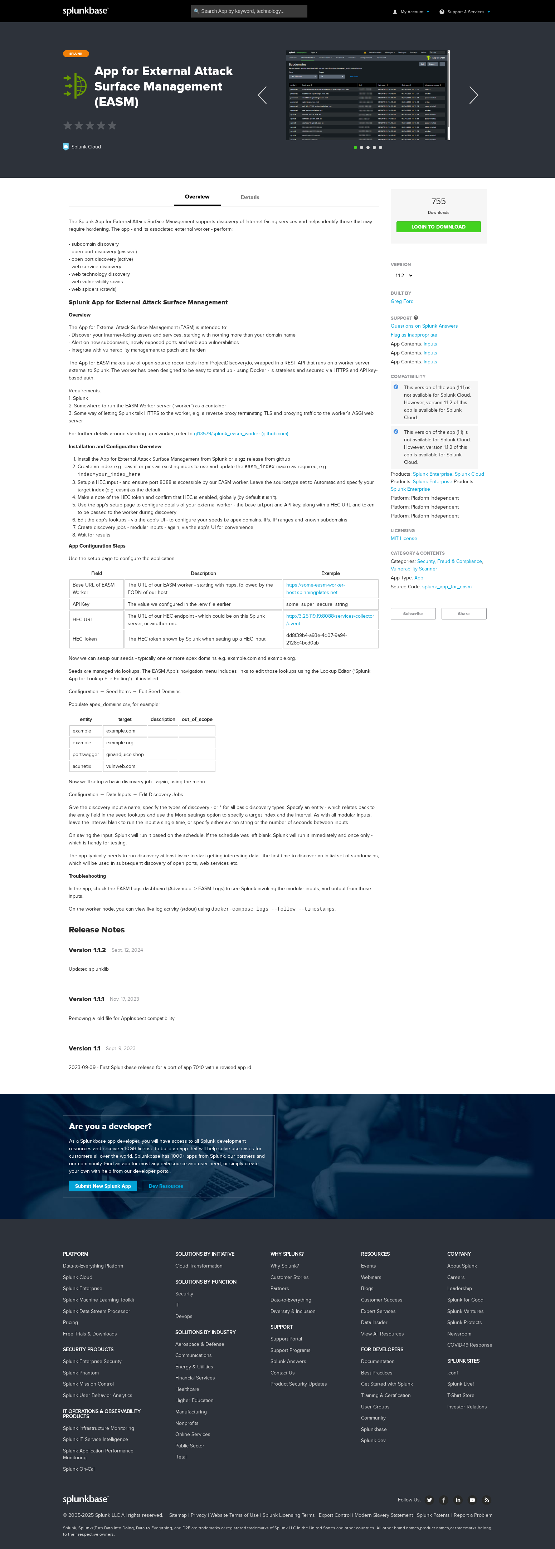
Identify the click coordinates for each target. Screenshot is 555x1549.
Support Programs (291, 1350)
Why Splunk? (285, 1266)
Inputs (430, 344)
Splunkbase (374, 1429)
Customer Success (382, 1300)
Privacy (198, 1515)
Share (464, 613)
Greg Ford (402, 301)
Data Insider (374, 1322)
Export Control (335, 1515)
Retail (181, 1457)
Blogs (367, 1288)
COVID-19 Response (469, 1345)
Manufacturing (191, 1412)
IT (177, 1305)
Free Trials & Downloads (90, 1334)
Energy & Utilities (194, 1366)
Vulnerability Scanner (414, 569)
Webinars (371, 1277)
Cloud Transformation (199, 1266)
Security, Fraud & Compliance (449, 561)
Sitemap (178, 1515)
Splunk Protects (464, 1322)
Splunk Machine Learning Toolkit (98, 1300)
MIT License (404, 538)
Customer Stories (290, 1277)
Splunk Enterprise (432, 474)
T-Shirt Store (460, 1395)
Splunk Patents (433, 1515)
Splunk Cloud (469, 474)
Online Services (192, 1434)
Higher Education (194, 1400)
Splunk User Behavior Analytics (97, 1395)
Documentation (378, 1361)
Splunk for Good (465, 1300)
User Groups (375, 1407)
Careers (456, 1277)
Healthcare (187, 1389)
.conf (452, 1373)
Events (368, 1266)
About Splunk (462, 1266)
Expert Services (378, 1311)
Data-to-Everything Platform (93, 1266)
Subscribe (413, 613)
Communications (193, 1355)
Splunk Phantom (81, 1373)
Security (184, 1293)
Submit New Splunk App (103, 1186)
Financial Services (195, 1378)
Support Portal (286, 1339)
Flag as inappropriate (414, 335)
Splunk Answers (288, 1361)
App (418, 577)
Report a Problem (473, 1515)
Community (373, 1418)
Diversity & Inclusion (293, 1311)
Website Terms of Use (234, 1515)
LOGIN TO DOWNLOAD (439, 227)
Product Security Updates (299, 1384)
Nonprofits (187, 1423)
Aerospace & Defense (199, 1344)
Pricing (70, 1322)
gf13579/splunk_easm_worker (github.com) (241, 433)
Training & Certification (386, 1395)
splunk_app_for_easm (447, 586)
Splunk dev (373, 1440)
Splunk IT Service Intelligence (95, 1439)
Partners (280, 1288)
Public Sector (189, 1445)
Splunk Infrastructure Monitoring (98, 1428)
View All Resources (382, 1334)
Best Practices (377, 1373)
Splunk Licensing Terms (289, 1515)
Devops (184, 1316)
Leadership (459, 1288)
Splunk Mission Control (88, 1384)
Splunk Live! (460, 1384)
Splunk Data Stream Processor (96, 1311)
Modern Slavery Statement (384, 1515)
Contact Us (283, 1373)
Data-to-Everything (291, 1300)
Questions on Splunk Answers (424, 326)
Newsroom (459, 1334)
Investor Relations (467, 1407)
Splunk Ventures (465, 1311)
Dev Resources (166, 1186)
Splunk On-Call (79, 1469)
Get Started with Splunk (387, 1384)
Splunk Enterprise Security (92, 1361)
